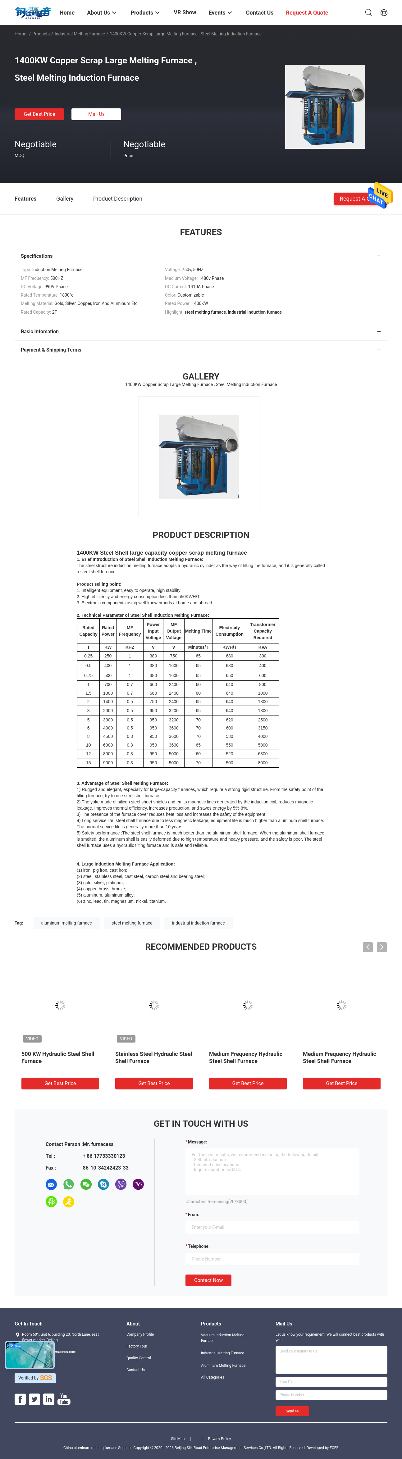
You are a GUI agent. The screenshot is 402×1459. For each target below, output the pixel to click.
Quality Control (138, 1358)
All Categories (212, 1377)
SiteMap (178, 1439)
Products (41, 33)
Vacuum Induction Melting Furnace (222, 1338)
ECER (334, 1448)
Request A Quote (360, 198)
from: (193, 1214)
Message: (197, 1141)
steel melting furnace (132, 922)
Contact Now (208, 1280)
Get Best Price (39, 114)
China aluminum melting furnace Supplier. (98, 1448)
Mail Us (96, 114)
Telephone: (199, 1246)
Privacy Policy (219, 1439)
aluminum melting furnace (66, 922)
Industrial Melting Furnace (80, 33)
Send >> (292, 1411)
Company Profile (140, 1334)
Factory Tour (136, 1346)
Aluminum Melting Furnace (223, 1365)
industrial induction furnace (198, 922)
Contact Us (135, 1370)
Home (20, 33)
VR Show (185, 12)
